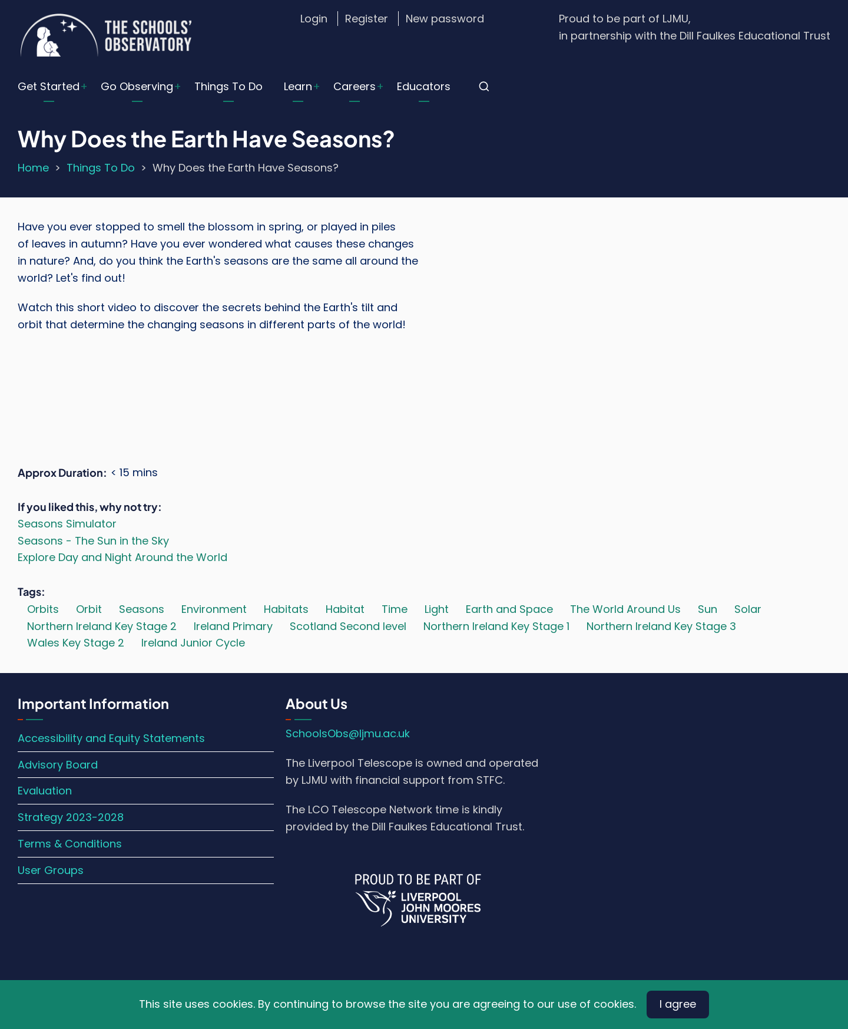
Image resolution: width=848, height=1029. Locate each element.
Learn (298, 86)
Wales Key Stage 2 (75, 642)
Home (33, 167)
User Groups (51, 870)
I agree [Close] (678, 1004)
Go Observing (137, 86)
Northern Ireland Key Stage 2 (102, 626)
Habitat (345, 609)
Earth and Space (509, 609)
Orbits (43, 609)
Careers (354, 86)
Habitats (286, 609)
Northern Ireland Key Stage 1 (496, 626)
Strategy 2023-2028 (71, 817)
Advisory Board (58, 764)
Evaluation (45, 790)
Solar (747, 609)
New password (445, 18)
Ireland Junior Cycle (193, 642)
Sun (707, 609)
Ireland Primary (233, 626)
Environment (214, 609)
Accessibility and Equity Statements (111, 738)
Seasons (141, 609)
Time (395, 609)
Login (313, 18)
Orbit (89, 609)
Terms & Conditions (70, 843)
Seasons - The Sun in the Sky (93, 540)
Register (366, 18)
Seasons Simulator (67, 523)
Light (437, 609)
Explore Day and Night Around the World (122, 557)
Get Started (49, 86)
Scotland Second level (348, 626)
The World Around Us (625, 609)
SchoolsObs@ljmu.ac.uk (348, 733)
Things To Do (228, 86)
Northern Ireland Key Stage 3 (661, 626)
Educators (423, 86)
